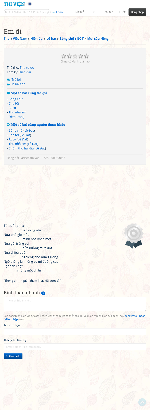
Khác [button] (122, 12)
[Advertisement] (75, 46)
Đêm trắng (16, 171)
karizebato (27, 213)
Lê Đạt (29, 185)
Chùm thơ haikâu (21, 203)
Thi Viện (14, 4)
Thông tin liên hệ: (15, 395)
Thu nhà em (17, 167)
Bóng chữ (16, 154)
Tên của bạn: (12, 380)
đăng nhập (11, 374)
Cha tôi (14, 158)
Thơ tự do (27, 122)
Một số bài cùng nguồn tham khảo (36, 179)
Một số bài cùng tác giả (27, 148)
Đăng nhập (137, 12)
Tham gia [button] (107, 12)
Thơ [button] (92, 12)
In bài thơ (18, 139)
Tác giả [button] (79, 12)
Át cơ (12, 162)
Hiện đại (25, 127)
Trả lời (16, 134)
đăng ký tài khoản (135, 370)
